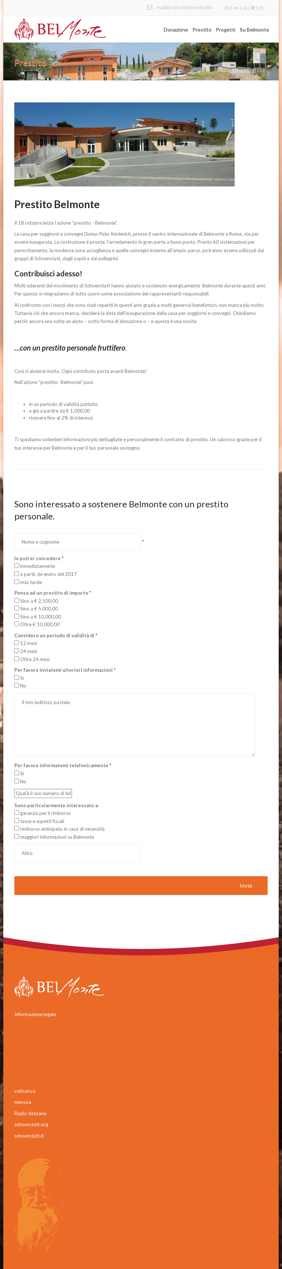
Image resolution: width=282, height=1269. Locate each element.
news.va (22, 1102)
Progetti (225, 29)
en (236, 8)
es (245, 8)
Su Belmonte (254, 29)
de (226, 8)
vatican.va (25, 1091)
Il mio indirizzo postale (134, 725)
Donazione (176, 29)
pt (260, 8)
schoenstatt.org (31, 1124)
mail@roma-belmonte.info (185, 7)
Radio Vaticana (30, 1113)
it (253, 8)
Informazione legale (35, 1014)
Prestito (202, 29)
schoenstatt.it (29, 1136)
